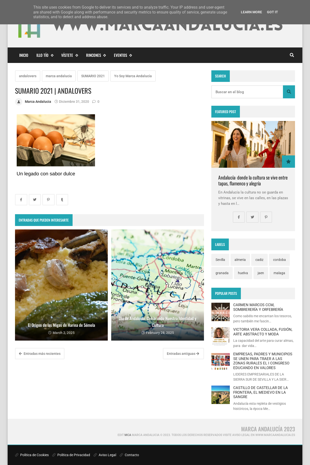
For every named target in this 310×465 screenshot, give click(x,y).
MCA (127, 435)
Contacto (129, 455)
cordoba (279, 260)
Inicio (23, 55)
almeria (240, 260)
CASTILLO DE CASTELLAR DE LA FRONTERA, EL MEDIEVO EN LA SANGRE (260, 392)
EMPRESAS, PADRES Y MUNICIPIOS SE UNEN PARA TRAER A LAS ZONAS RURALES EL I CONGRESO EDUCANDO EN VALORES (262, 361)
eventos (123, 55)
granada (222, 273)
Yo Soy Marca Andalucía (133, 76)
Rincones (96, 55)
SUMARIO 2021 (93, 76)
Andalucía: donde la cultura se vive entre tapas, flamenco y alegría (253, 180)
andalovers (27, 76)
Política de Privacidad (71, 455)
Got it (272, 12)
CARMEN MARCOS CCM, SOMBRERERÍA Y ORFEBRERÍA (258, 307)
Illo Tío (44, 55)
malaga (279, 273)
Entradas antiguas (183, 354)
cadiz (259, 260)
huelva (243, 273)
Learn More (251, 12)
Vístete (69, 55)
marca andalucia (59, 76)
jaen (261, 273)
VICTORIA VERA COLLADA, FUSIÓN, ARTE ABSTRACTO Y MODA (262, 331)
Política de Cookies (32, 455)
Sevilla (220, 260)
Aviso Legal (104, 455)
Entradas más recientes (40, 354)
